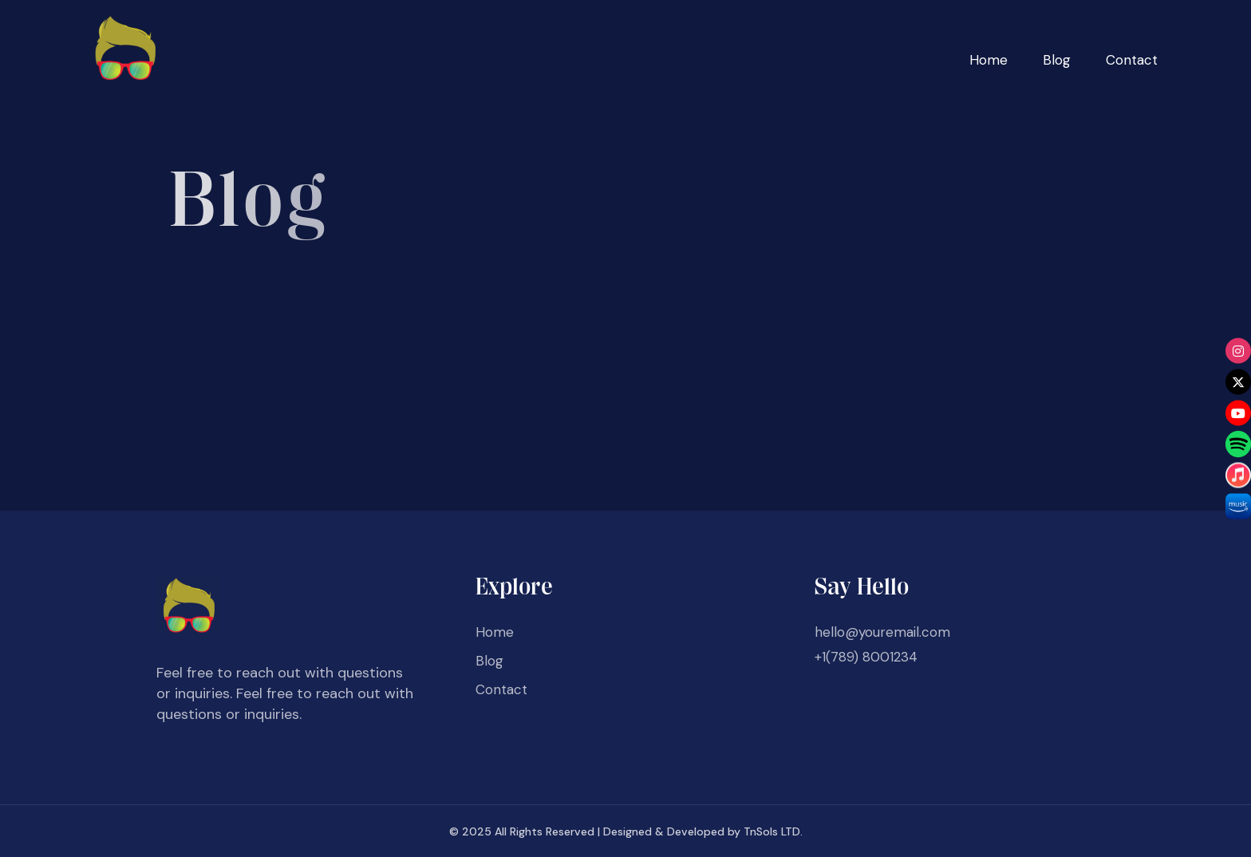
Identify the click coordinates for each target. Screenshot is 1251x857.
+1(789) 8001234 (866, 656)
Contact (1132, 60)
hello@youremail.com (882, 632)
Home (988, 60)
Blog (1057, 60)
